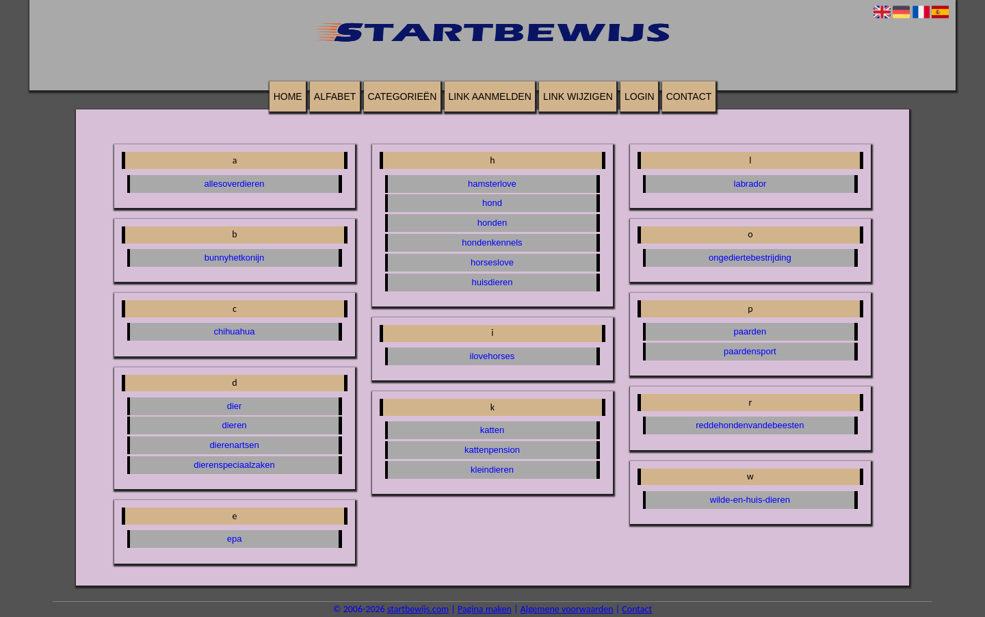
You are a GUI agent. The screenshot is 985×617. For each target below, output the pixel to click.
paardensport (750, 351)
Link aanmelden (489, 96)
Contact (689, 96)
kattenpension (492, 450)
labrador (750, 184)
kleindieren (492, 469)
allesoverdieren (234, 184)
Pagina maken (485, 609)
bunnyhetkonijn (234, 257)
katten (492, 430)
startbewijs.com (418, 609)
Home (288, 96)
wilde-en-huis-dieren (750, 500)
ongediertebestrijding (750, 257)
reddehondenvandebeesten (750, 425)
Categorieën (401, 96)
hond (492, 203)
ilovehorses (492, 356)
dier (234, 406)
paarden (750, 331)
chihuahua (234, 331)
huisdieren (491, 282)
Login (640, 96)
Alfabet (335, 96)
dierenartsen (234, 445)
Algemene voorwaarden (567, 609)
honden (492, 223)
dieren (234, 425)
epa (234, 539)
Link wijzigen (578, 96)
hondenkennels (492, 242)
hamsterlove (492, 184)
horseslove (492, 262)
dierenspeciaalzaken (234, 465)
